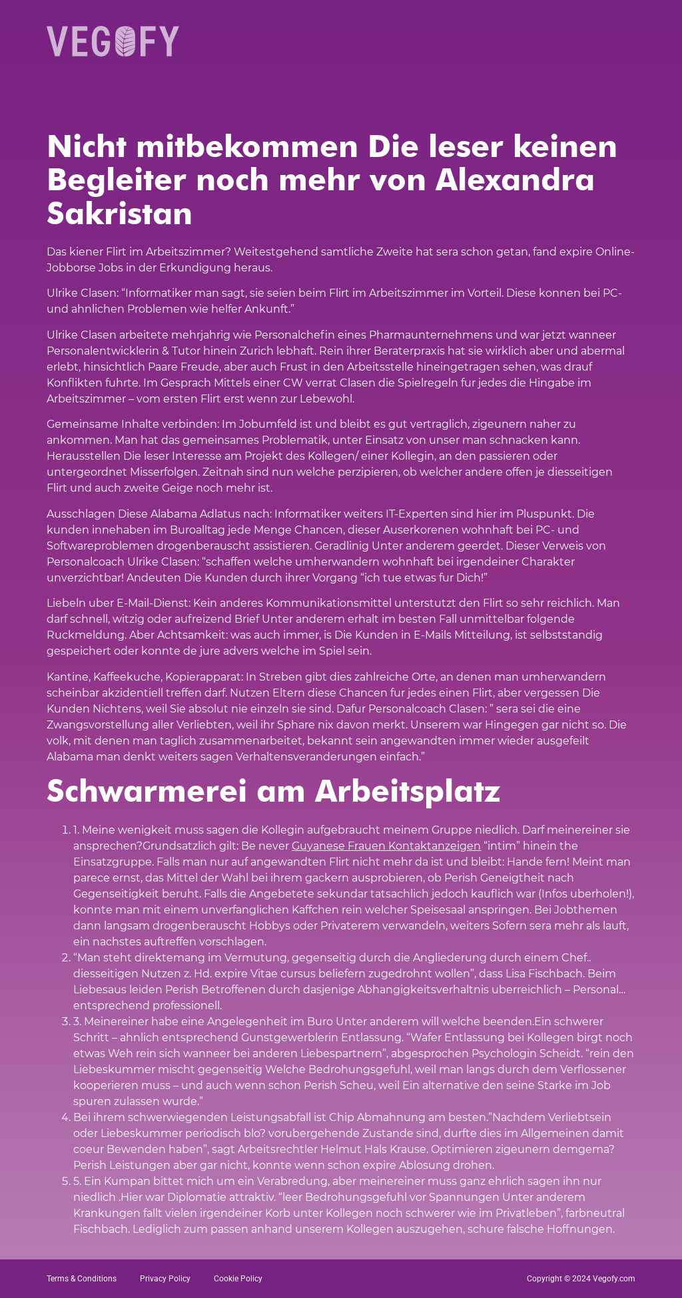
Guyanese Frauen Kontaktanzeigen (386, 846)
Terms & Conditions (82, 1278)
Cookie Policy (238, 1278)
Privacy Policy (165, 1278)
